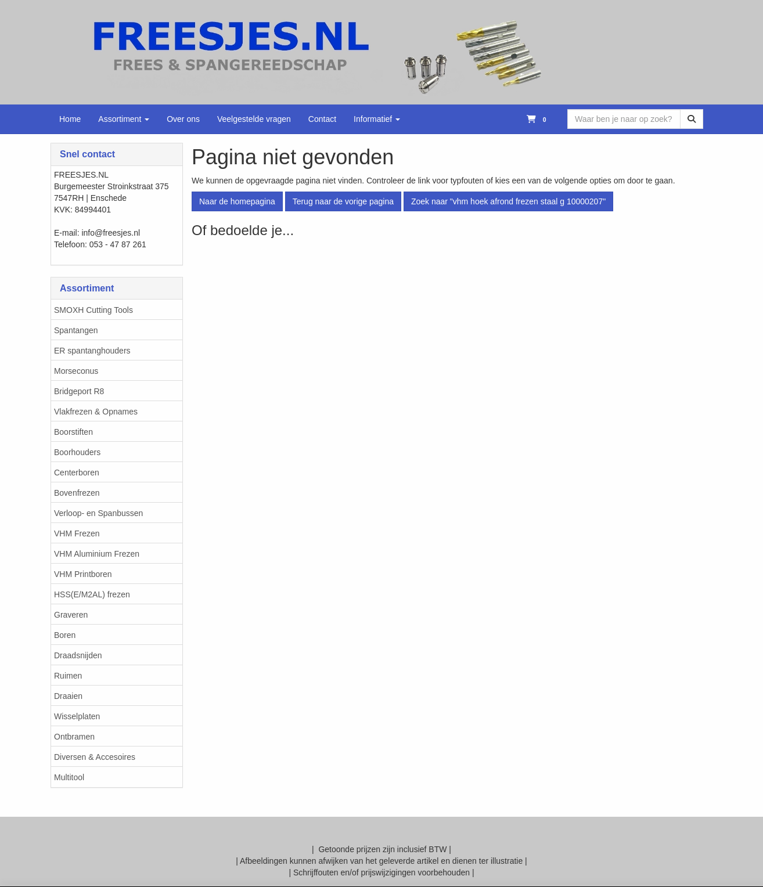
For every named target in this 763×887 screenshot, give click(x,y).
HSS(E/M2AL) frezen (92, 594)
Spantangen (76, 330)
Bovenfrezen (77, 492)
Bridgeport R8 (79, 391)
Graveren (71, 614)
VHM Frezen (77, 533)
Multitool (69, 777)
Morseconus (76, 371)
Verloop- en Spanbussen (98, 513)
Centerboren (76, 472)
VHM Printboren (83, 574)
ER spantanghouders (92, 350)
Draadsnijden (78, 655)
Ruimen (68, 675)
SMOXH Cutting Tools (93, 310)
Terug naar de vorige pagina (343, 201)
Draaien (68, 696)
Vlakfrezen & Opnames (96, 411)
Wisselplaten (77, 716)
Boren (64, 635)
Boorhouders (77, 452)
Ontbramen (74, 736)
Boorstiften (73, 432)
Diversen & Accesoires (94, 757)
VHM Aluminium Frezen (96, 553)
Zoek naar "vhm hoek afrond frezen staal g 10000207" (508, 201)
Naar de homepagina (237, 201)
